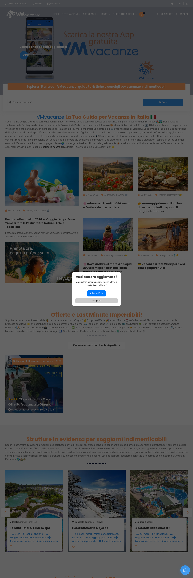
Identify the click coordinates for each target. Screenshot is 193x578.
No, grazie (96, 300)
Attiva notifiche (96, 293)
